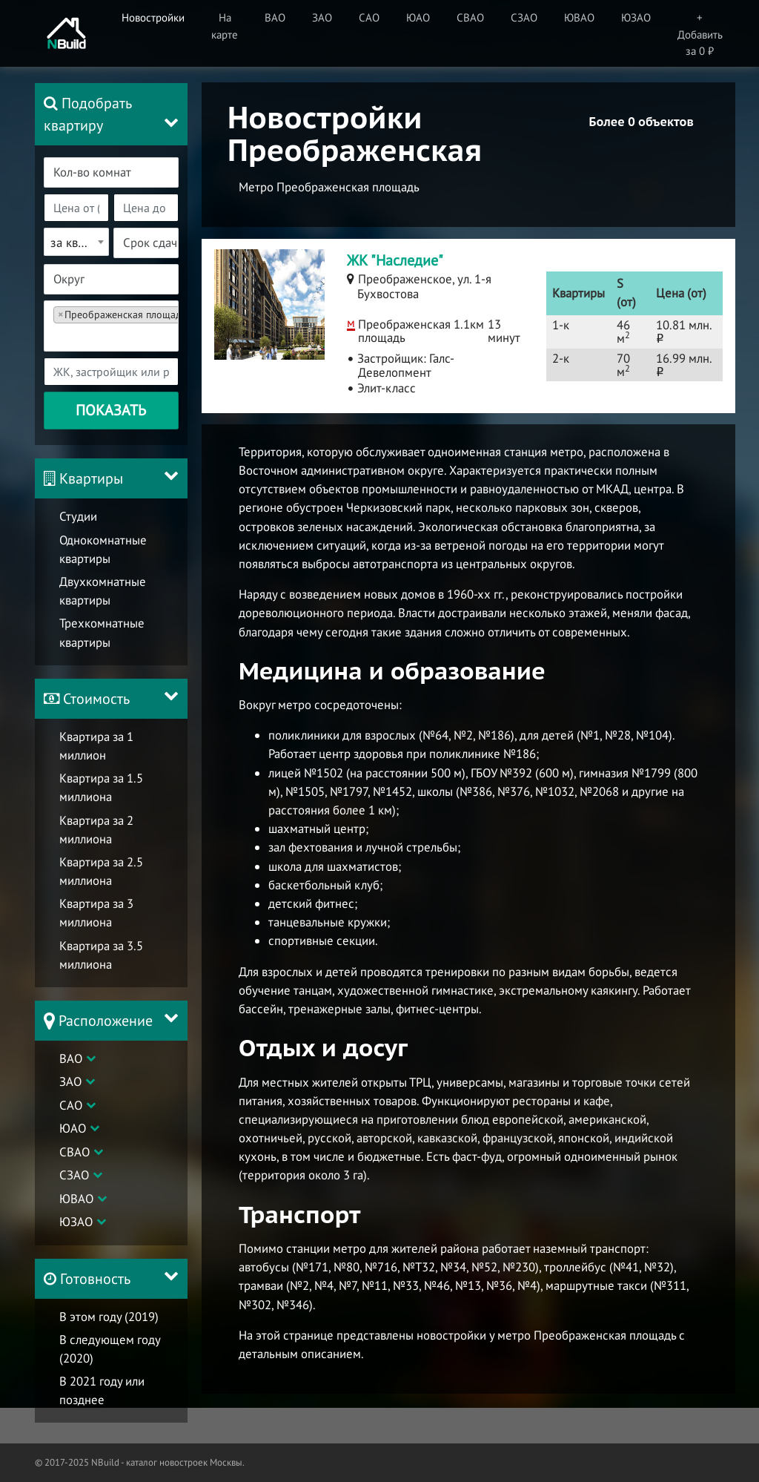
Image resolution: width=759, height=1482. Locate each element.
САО (70, 1105)
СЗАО (74, 1175)
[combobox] (111, 172)
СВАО (74, 1152)
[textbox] (120, 172)
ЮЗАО (76, 1221)
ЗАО (70, 1081)
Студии (78, 516)
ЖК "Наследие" (395, 260)
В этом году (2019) (109, 1316)
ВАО (70, 1058)
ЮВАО (76, 1198)
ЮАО (72, 1128)
